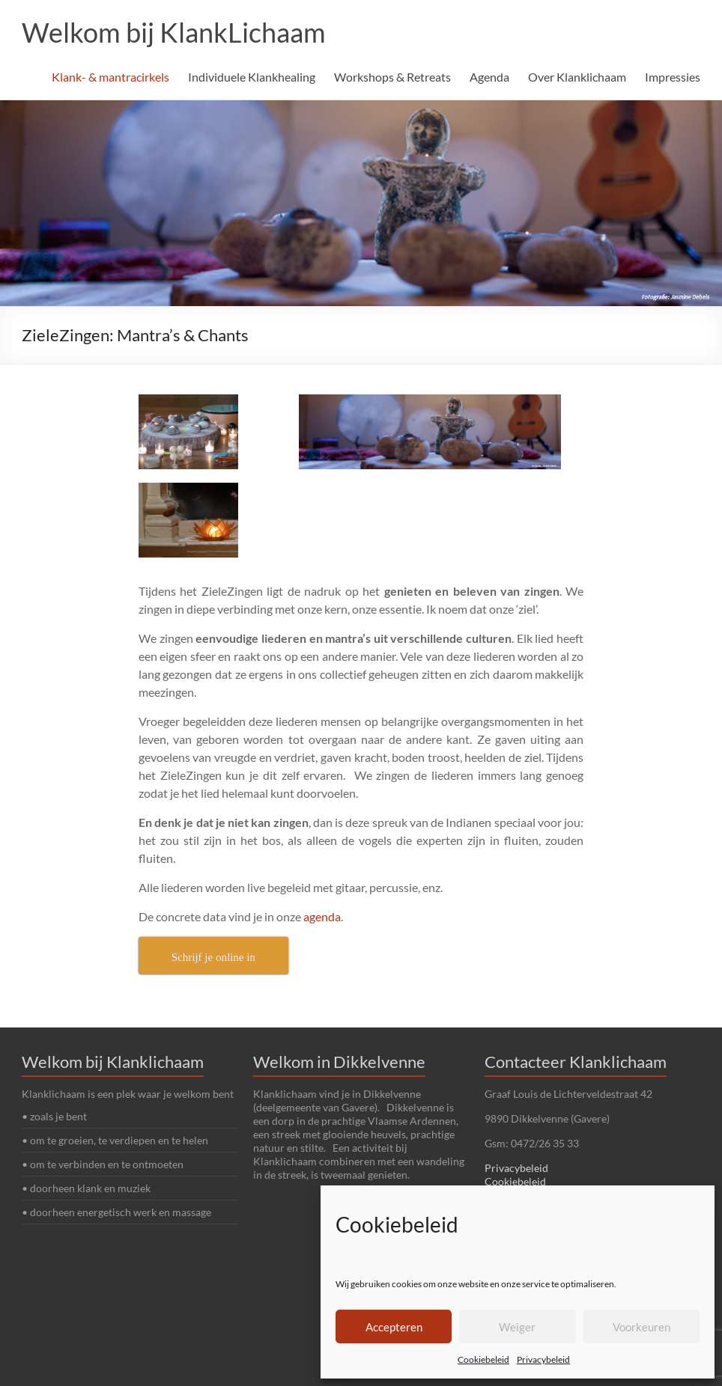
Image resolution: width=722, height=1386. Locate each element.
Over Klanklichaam (577, 77)
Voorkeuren (641, 1327)
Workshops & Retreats (392, 77)
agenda (322, 916)
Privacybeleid (543, 1359)
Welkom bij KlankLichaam (174, 32)
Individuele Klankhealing (251, 77)
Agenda (489, 77)
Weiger (517, 1327)
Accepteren (393, 1327)
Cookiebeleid (483, 1359)
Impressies (672, 77)
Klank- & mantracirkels (110, 77)
